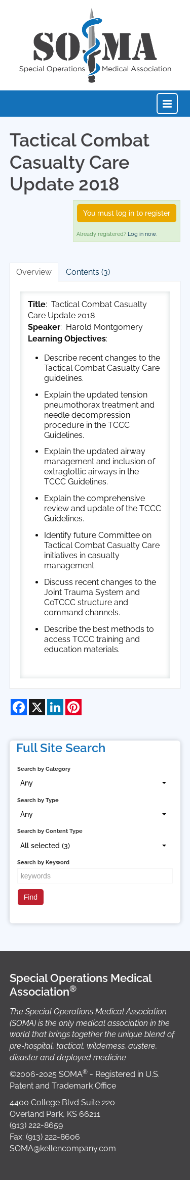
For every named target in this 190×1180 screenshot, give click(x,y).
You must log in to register (126, 213)
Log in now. (142, 234)
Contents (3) (88, 272)
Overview (34, 272)
